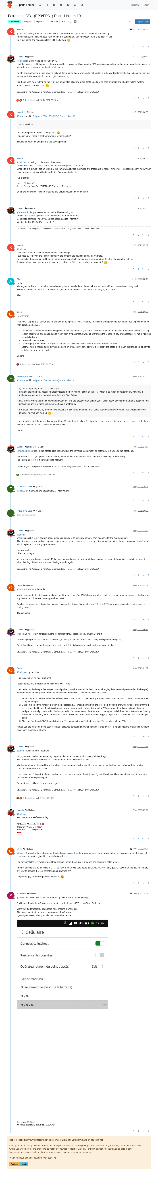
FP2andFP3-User (24, 376)
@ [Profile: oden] (20, 534)
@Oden (29, 531)
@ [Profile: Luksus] (21, 33)
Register (14, 1164)
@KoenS (30, 57)
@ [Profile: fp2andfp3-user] (25, 451)
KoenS (20, 29)
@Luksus (29, 112)
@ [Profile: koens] (21, 61)
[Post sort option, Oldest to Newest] (130, 21)
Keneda (20, 810)
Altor (19, 279)
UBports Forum (25, 4)
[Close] (147, 1140)
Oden (19, 312)
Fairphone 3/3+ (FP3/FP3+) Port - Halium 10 (54, 116)
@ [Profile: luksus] (21, 116)
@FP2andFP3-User (34, 447)
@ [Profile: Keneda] (76, 853)
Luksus (20, 57)
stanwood (21, 893)
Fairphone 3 (15, 22)
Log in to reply (143, 22)
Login (24, 1164)
